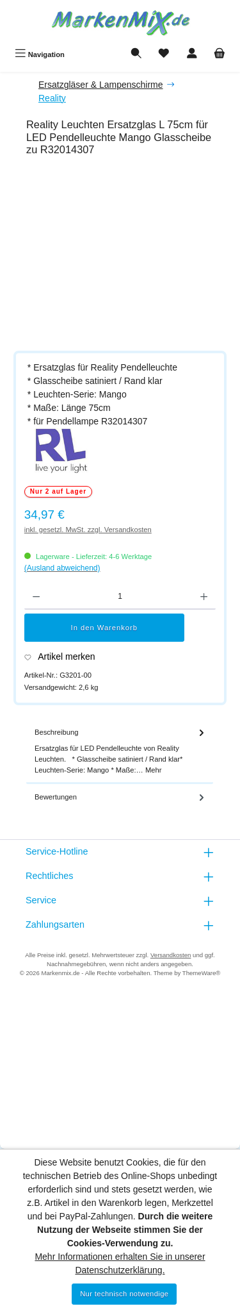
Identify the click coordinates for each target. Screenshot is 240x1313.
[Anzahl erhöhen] (204, 597)
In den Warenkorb (104, 627)
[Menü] (39, 54)
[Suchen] (136, 54)
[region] (126, 255)
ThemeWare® (201, 972)
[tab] (119, 751)
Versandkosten (170, 954)
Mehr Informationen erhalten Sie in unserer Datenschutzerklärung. (120, 1263)
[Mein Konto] (192, 54)
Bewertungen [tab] (121, 797)
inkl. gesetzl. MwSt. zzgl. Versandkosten (88, 529)
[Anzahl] (120, 597)
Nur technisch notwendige (124, 1294)
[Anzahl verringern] (36, 597)
